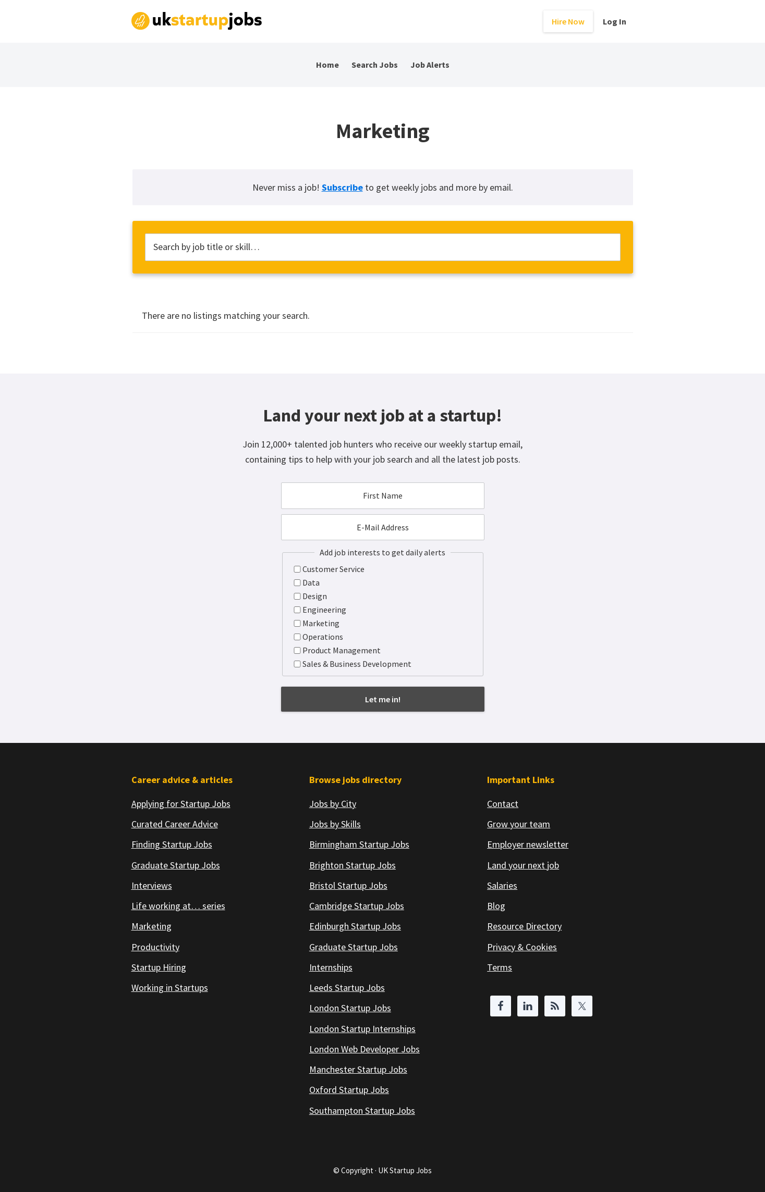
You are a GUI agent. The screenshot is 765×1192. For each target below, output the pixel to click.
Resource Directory (524, 926)
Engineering (324, 609)
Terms (499, 967)
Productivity (155, 947)
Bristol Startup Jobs (348, 885)
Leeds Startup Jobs (347, 988)
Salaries (502, 885)
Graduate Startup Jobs (175, 865)
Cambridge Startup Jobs (356, 906)
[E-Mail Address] (382, 527)
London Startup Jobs (350, 1008)
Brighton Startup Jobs (352, 865)
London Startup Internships (362, 1029)
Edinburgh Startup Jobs (355, 926)
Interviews (151, 885)
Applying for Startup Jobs (180, 804)
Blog (496, 906)
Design (314, 596)
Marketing (320, 623)
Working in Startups (169, 988)
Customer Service (333, 569)
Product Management (341, 650)
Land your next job (523, 865)
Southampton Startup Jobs (362, 1110)
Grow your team (518, 824)
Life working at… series (178, 906)
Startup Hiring (158, 967)
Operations (322, 636)
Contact (502, 804)
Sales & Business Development (356, 664)
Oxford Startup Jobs (349, 1090)
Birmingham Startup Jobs (359, 844)
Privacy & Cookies (522, 947)
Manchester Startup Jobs (358, 1069)
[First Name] (382, 495)
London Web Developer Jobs (364, 1049)
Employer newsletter (527, 844)
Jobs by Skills (335, 824)
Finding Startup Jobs (171, 844)
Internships (331, 967)
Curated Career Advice (174, 824)
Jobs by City (332, 804)
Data (311, 582)
